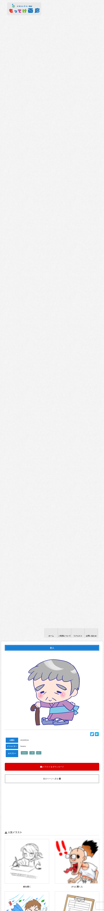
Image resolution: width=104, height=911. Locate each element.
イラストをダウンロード (52, 767)
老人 (38, 753)
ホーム (51, 636)
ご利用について (64, 636)
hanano (24, 753)
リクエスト (77, 636)
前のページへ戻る (52, 779)
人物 (32, 753)
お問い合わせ (91, 636)
